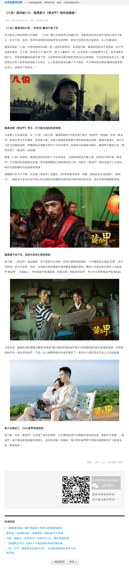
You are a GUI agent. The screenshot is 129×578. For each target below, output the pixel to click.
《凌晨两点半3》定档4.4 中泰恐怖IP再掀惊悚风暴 (34, 543)
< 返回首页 (58, 561)
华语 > (73, 561)
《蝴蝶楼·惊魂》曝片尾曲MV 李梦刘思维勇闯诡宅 (34, 528)
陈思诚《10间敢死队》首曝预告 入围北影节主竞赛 (34, 533)
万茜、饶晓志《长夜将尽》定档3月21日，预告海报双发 (37, 538)
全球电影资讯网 (13, 2)
